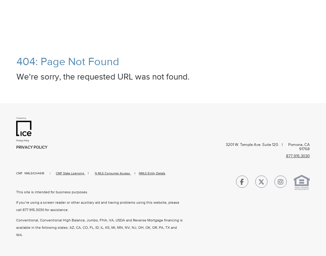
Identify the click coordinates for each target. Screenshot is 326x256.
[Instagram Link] (280, 183)
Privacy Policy (31, 148)
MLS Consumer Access (114, 173)
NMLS (28, 173)
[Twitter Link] (261, 183)
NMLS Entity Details (152, 173)
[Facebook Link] (242, 183)
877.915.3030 (33, 210)
